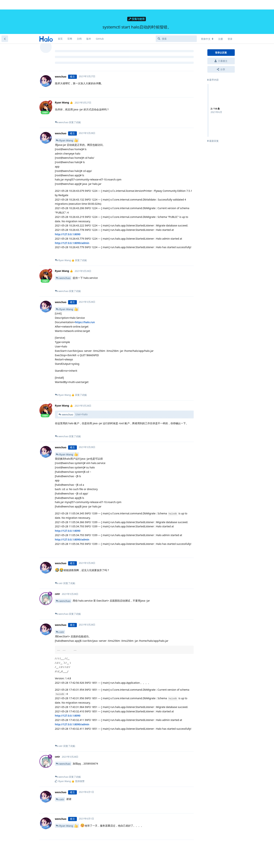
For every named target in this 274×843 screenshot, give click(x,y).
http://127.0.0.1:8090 (68, 200)
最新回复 (213, 107)
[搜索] (176, 4)
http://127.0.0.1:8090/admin (72, 209)
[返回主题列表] (4, 4)
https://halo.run (85, 288)
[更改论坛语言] (207, 5)
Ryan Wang (68, 106)
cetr (61, 598)
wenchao (65, 244)
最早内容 (213, 45)
